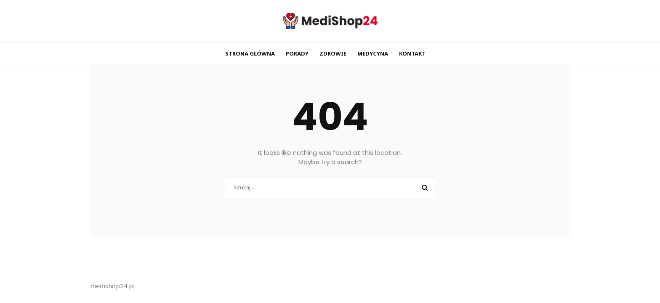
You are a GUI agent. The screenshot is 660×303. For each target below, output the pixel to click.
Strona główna (250, 53)
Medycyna (372, 53)
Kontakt (412, 53)
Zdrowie (332, 53)
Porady (297, 53)
